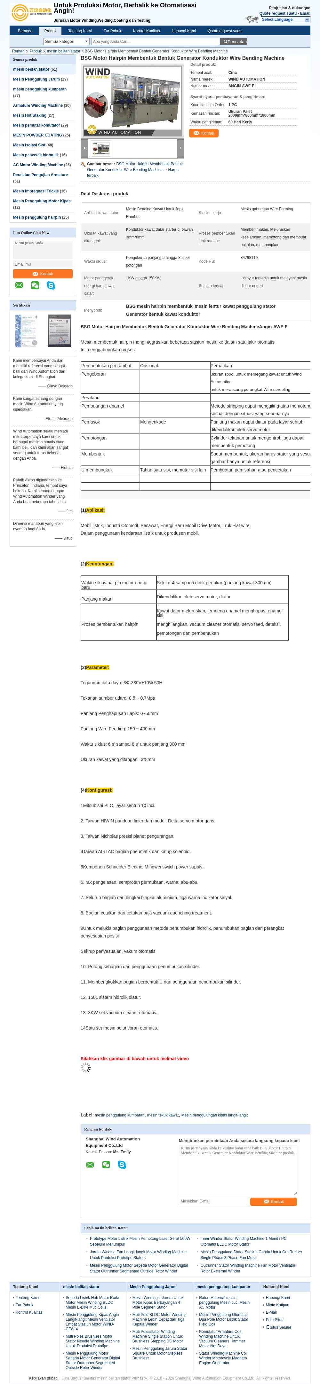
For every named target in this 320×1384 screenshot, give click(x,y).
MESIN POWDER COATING (37, 135)
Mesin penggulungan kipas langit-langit (214, 1115)
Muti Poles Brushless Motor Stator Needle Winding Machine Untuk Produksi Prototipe (93, 1341)
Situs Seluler (278, 1327)
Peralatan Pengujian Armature (40, 175)
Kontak (43, 273)
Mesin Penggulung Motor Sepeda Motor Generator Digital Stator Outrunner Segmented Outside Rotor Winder (93, 1360)
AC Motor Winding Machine (38, 165)
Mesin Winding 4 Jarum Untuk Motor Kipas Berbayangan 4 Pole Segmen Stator (158, 1302)
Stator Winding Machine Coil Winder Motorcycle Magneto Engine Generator (223, 1358)
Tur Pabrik (112, 31)
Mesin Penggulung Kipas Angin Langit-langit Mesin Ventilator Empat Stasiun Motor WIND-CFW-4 (92, 1321)
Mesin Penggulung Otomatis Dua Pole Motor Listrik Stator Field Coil (223, 1319)
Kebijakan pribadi (43, 1378)
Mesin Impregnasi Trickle (36, 191)
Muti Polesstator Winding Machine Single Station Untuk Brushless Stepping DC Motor (157, 1336)
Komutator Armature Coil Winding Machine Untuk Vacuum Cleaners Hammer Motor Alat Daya (222, 1338)
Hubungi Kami (184, 31)
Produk (50, 31)
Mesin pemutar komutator (36, 125)
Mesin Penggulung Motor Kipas (41, 201)
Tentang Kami (80, 31)
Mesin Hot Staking (29, 115)
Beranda (25, 31)
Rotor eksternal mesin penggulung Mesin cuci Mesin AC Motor (224, 1302)
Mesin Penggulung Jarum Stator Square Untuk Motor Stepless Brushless (159, 1353)
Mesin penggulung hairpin (37, 217)
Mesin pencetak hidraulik (36, 155)
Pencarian (237, 41)
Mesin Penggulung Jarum (36, 79)
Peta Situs (275, 1320)
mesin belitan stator (63, 51)
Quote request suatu (278, 13)
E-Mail (271, 1312)
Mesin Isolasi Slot (29, 145)
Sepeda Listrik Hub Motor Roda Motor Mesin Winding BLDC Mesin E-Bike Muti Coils (92, 1302)
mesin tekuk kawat (163, 1115)
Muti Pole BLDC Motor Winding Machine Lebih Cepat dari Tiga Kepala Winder (159, 1319)
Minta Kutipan (277, 1305)
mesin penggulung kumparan (40, 89)
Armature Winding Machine (38, 105)
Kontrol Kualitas (146, 31)
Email (305, 13)
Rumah (18, 51)
